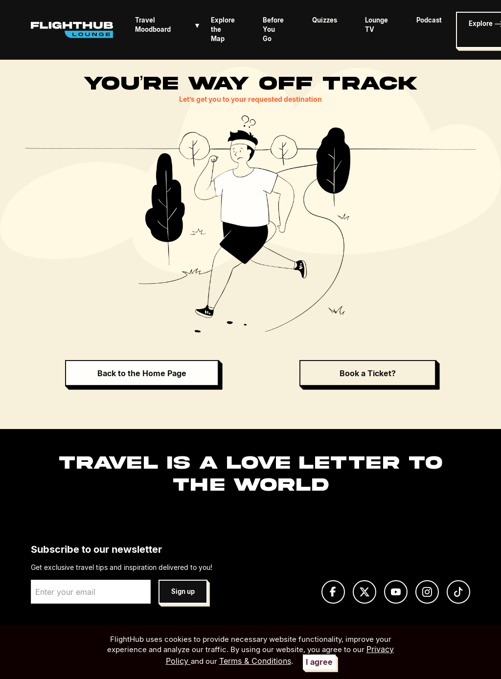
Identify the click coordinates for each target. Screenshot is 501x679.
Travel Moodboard (169, 25)
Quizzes (324, 20)
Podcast (429, 20)
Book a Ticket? (368, 373)
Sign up (183, 591)
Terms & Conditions (255, 661)
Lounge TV (376, 25)
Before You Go (273, 30)
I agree (319, 662)
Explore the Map (223, 30)
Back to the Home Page (141, 373)
